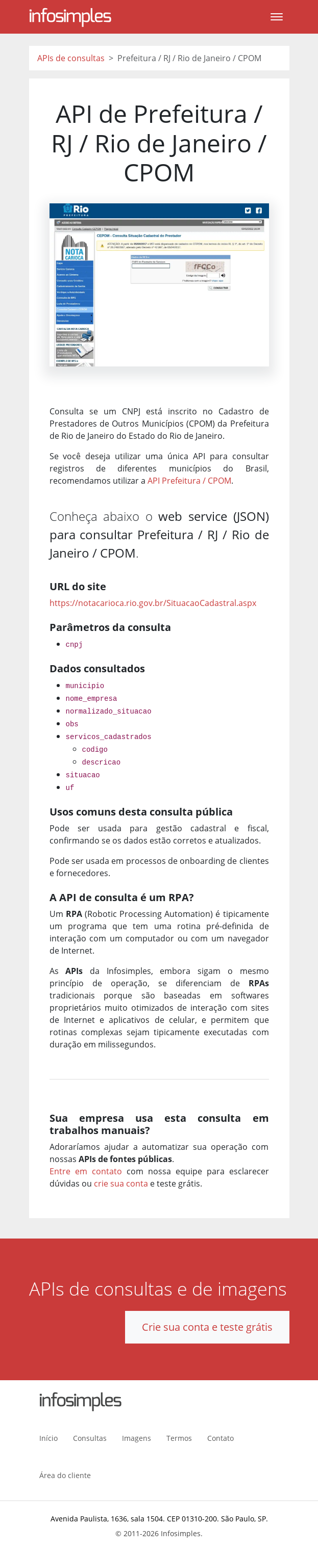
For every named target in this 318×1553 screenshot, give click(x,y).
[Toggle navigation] (276, 17)
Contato (220, 1438)
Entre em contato (86, 1171)
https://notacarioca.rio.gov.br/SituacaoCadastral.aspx (153, 603)
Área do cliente (65, 1475)
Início (48, 1438)
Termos (179, 1438)
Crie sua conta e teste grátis (207, 1327)
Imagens (136, 1438)
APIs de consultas (71, 58)
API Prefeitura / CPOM (189, 480)
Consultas (90, 1438)
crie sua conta (121, 1183)
